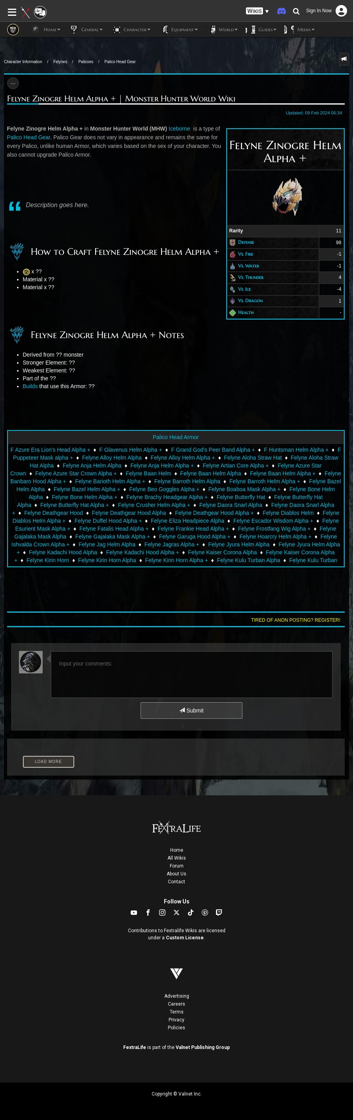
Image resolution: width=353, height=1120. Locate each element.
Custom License (185, 938)
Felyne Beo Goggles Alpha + (164, 489)
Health (245, 312)
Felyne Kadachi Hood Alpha (63, 552)
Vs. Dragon (250, 301)
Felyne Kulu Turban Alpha (248, 560)
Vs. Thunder (250, 277)
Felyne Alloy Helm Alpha (112, 457)
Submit (191, 710)
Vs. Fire (245, 254)
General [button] (85, 29)
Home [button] (45, 29)
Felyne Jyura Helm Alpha (239, 544)
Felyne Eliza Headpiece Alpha (187, 521)
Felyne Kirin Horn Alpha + (176, 560)
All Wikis (176, 858)
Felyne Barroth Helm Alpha (187, 481)
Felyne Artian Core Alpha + (236, 465)
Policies (176, 1027)
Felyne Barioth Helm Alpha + (110, 481)
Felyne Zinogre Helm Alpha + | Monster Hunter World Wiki (121, 98)
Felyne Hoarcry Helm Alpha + (275, 536)
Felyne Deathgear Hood (53, 513)
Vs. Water (248, 266)
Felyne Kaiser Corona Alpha (222, 552)
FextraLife (134, 1047)
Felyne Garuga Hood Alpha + (195, 536)
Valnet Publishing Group (203, 1047)
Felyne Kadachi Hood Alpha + (142, 552)
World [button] (222, 29)
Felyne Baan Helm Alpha (210, 473)
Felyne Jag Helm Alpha (107, 544)
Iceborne (180, 128)
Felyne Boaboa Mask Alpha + (244, 489)
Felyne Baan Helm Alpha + (282, 473)
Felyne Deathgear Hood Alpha (129, 513)
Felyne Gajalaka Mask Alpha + (112, 536)
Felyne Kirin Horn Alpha (107, 560)
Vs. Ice (244, 289)
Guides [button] (261, 29)
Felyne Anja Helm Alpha (92, 465)
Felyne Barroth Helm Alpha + (264, 481)
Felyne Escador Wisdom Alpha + (273, 521)
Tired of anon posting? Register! (295, 620)
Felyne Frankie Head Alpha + (193, 528)
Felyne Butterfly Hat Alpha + (74, 505)
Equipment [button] (178, 29)
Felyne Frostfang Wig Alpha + (274, 528)
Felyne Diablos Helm (288, 513)
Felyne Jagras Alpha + (172, 544)
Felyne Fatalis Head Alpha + (114, 528)
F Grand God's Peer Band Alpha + (213, 450)
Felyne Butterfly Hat (241, 497)
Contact (176, 881)
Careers (176, 1004)
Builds (30, 386)
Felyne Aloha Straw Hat (253, 457)
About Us (176, 874)
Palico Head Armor (176, 437)
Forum (177, 866)
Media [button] (299, 29)
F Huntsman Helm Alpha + (296, 450)
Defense (246, 242)
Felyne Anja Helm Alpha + (162, 465)
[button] (257, 11)
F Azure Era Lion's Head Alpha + (50, 450)
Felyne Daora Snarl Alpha (231, 505)
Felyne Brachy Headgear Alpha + (167, 497)
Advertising (176, 996)
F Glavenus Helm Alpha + (130, 450)
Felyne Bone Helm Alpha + (84, 497)
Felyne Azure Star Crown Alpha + (76, 473)
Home (176, 850)
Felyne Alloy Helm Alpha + (183, 457)
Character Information (23, 62)
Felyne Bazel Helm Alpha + (87, 489)
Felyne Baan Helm (148, 473)
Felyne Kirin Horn (47, 560)
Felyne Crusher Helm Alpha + (154, 505)
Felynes (60, 62)
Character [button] (130, 29)
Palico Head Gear (120, 62)
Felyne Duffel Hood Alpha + (108, 521)
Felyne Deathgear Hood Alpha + (214, 513)
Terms (177, 1012)
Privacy (176, 1020)
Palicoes (85, 62)
